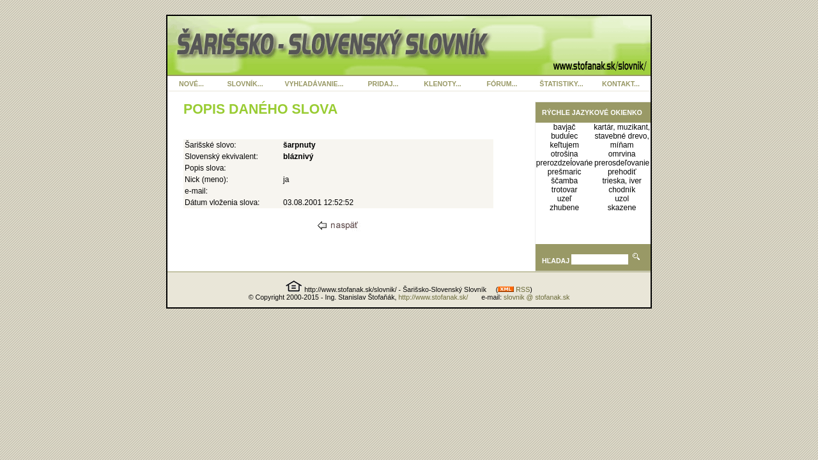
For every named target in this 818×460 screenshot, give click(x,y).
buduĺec (564, 136)
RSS (514, 289)
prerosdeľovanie (621, 162)
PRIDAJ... (383, 84)
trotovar (565, 189)
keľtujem (564, 145)
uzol (622, 198)
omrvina (622, 154)
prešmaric (565, 171)
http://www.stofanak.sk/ (433, 297)
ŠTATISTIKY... (561, 84)
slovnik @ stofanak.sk (536, 297)
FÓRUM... (502, 84)
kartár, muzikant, (622, 127)
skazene (622, 207)
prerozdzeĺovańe (564, 162)
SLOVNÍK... (245, 84)
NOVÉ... (191, 84)
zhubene (564, 207)
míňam (622, 145)
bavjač (564, 127)
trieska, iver (621, 180)
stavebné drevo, (621, 136)
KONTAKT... (621, 84)
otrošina (564, 154)
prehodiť (622, 171)
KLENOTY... (442, 84)
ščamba (564, 180)
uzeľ (564, 198)
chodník (621, 189)
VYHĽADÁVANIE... (313, 84)
